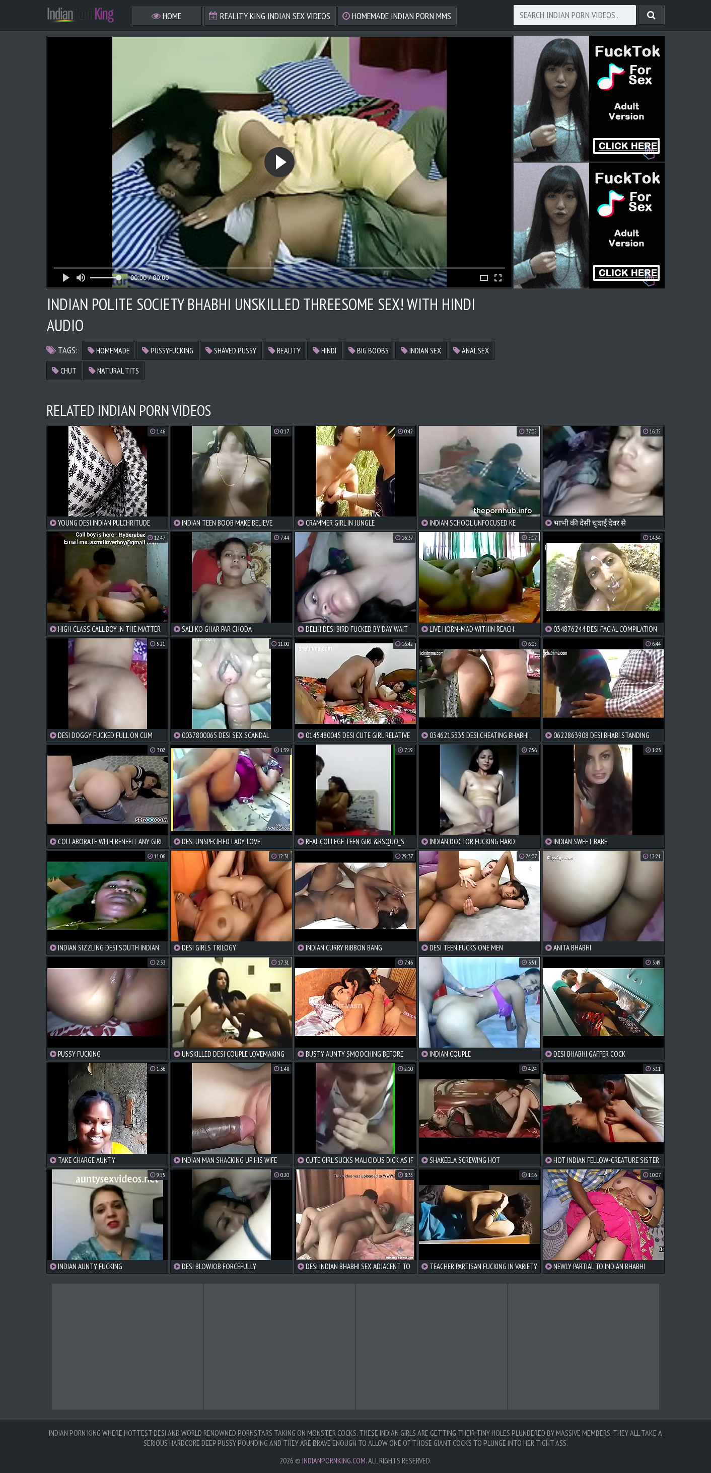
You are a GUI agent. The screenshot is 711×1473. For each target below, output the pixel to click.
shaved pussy (230, 350)
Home (166, 16)
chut (64, 370)
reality (284, 350)
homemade (109, 350)
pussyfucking (167, 350)
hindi (324, 350)
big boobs (368, 350)
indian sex (421, 350)
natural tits (114, 370)
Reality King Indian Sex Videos (269, 16)
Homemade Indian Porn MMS (396, 16)
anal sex (471, 350)
